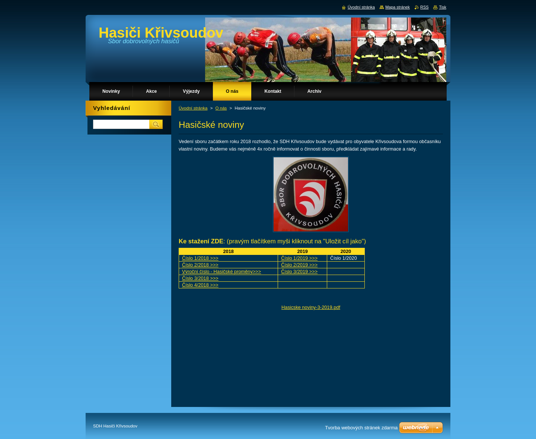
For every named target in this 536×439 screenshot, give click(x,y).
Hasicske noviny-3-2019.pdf (310, 307)
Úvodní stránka (193, 108)
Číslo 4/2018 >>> (200, 285)
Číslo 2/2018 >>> (200, 265)
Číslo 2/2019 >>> (299, 265)
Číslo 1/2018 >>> (200, 258)
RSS (424, 7)
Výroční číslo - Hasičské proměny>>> (221, 271)
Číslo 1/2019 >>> (299, 258)
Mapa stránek (397, 7)
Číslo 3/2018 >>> (200, 278)
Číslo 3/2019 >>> (299, 271)
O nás (221, 108)
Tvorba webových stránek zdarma (361, 427)
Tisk (442, 7)
